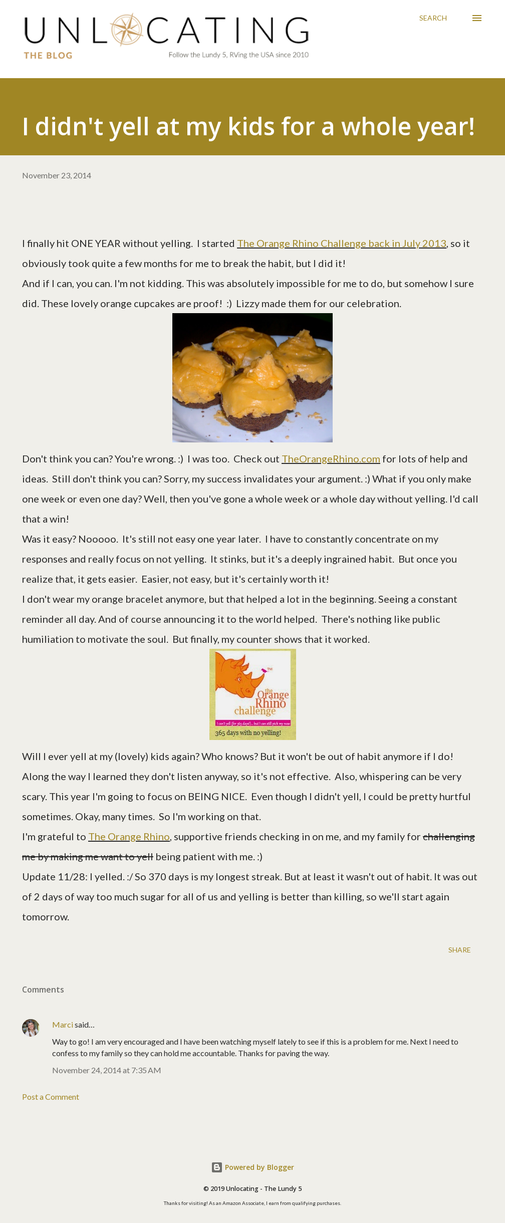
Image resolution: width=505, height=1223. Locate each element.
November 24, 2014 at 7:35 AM (106, 1070)
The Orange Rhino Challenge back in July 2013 (341, 243)
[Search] (433, 18)
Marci (62, 1024)
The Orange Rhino (129, 836)
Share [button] (459, 949)
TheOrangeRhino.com (331, 458)
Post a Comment (50, 1096)
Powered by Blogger (252, 1167)
